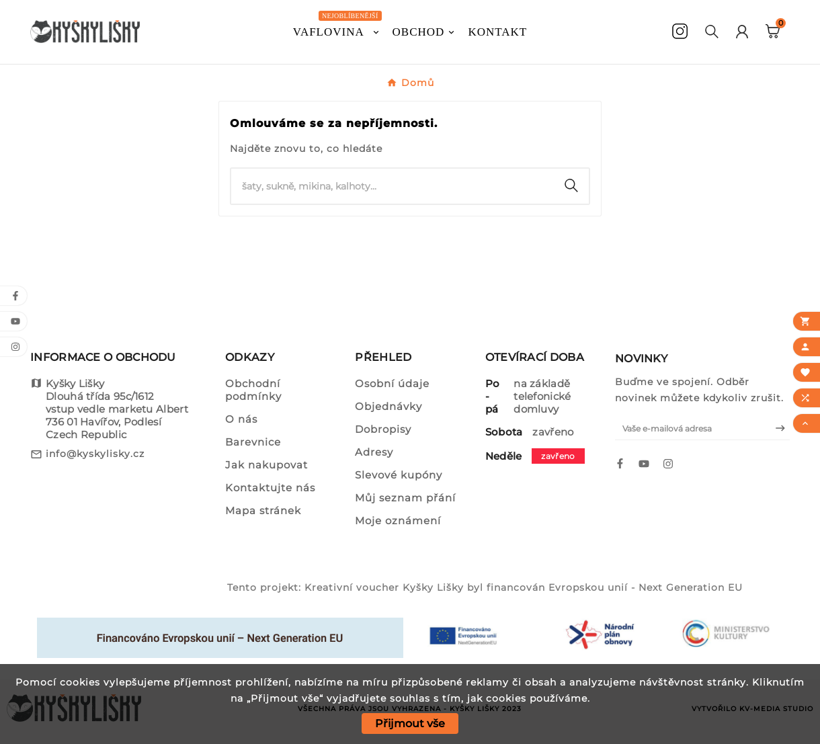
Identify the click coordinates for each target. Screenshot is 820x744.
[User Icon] (742, 31)
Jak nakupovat (266, 464)
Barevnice (253, 442)
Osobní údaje (392, 383)
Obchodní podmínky (253, 390)
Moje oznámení (398, 520)
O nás (241, 419)
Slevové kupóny (398, 474)
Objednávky (388, 406)
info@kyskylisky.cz (95, 454)
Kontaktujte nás (270, 487)
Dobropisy (383, 429)
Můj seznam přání (405, 497)
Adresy (374, 452)
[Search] (571, 185)
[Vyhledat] (392, 186)
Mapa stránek (263, 510)
